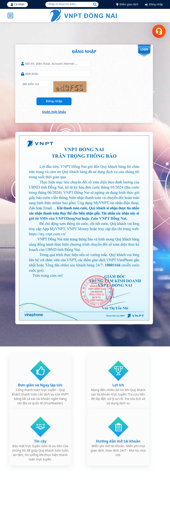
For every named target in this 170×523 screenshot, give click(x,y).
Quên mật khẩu (54, 112)
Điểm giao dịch (127, 4)
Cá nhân (17, 4)
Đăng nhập (154, 4)
